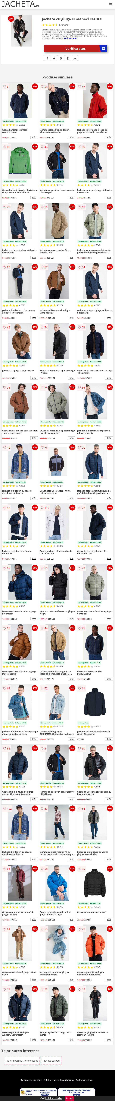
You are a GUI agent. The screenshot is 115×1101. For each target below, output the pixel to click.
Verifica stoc (86, 48)
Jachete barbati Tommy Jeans (22, 1060)
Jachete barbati (51, 1060)
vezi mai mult (70, 38)
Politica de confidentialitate (58, 1080)
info (34, 137)
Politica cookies (84, 1080)
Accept (69, 1098)
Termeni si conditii (31, 1080)
